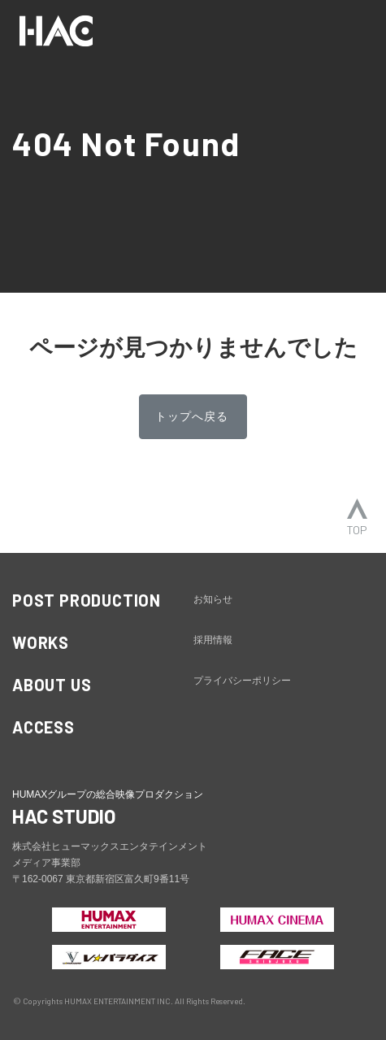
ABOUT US (51, 684)
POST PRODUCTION (86, 600)
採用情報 (212, 640)
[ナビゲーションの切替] (352, 30)
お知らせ (212, 599)
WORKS (40, 642)
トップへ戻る (191, 416)
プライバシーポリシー (242, 680)
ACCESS (43, 727)
